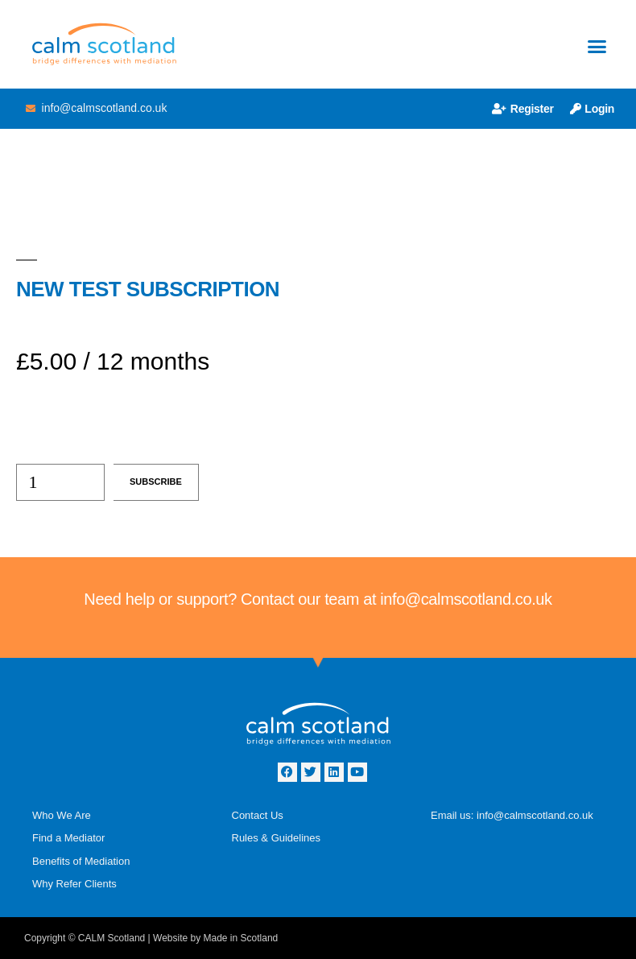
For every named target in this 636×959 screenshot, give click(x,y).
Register (523, 108)
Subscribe (156, 481)
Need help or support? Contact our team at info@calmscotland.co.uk (317, 599)
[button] (597, 46)
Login (592, 108)
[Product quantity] (60, 482)
